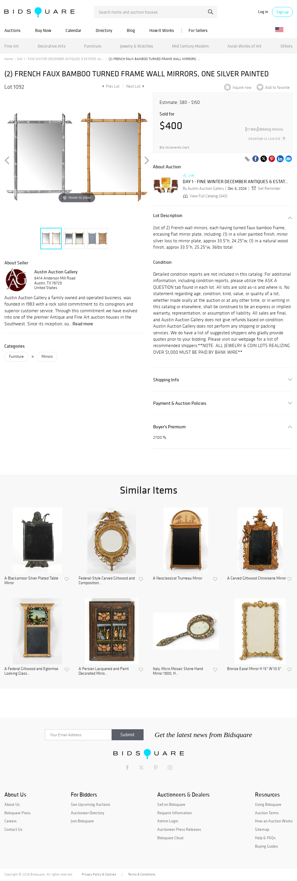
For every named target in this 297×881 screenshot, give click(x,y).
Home (8, 59)
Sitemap (262, 829)
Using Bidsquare (268, 804)
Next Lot (135, 86)
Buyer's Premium (169, 426)
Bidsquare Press (17, 812)
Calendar (73, 30)
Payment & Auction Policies (179, 403)
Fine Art (11, 46)
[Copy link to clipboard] (247, 159)
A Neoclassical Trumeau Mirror (177, 578)
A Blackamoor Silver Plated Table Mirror (31, 581)
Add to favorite (277, 87)
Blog (131, 30)
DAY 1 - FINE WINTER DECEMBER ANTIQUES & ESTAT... (235, 181)
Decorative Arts (52, 46)
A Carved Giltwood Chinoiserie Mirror (256, 578)
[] (264, 129)
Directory (104, 30)
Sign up (282, 12)
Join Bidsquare (82, 821)
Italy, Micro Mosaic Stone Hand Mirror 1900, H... (178, 671)
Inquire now (242, 87)
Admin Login (167, 821)
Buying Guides (266, 846)
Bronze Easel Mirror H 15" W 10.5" (254, 669)
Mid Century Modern (190, 46)
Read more (83, 323)
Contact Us (13, 829)
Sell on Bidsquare (171, 804)
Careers (10, 821)
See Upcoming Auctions (90, 804)
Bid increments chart (174, 147)
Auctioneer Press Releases (179, 829)
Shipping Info (166, 379)
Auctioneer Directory (87, 812)
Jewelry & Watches (136, 46)
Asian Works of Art (244, 46)
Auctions (12, 30)
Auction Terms (267, 812)
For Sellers (198, 30)
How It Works (161, 30)
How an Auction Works (274, 821)
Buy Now (43, 30)
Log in (263, 12)
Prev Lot (110, 86)
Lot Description (167, 215)
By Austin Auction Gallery (203, 188)
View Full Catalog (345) (204, 196)
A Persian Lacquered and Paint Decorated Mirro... (104, 671)
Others (286, 46)
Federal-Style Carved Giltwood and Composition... (107, 581)
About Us (12, 804)
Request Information (174, 812)
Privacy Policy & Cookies (99, 874)
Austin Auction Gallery (55, 272)
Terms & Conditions (141, 874)
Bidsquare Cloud (170, 837)
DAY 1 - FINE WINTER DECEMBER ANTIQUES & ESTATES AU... (60, 59)
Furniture (92, 46)
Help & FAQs (265, 837)
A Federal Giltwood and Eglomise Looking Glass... (31, 671)
